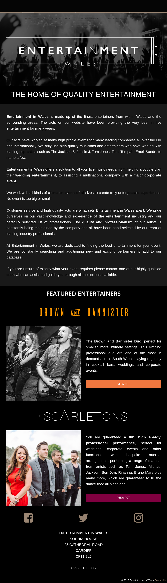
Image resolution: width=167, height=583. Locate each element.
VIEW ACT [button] (123, 384)
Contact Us (160, 580)
